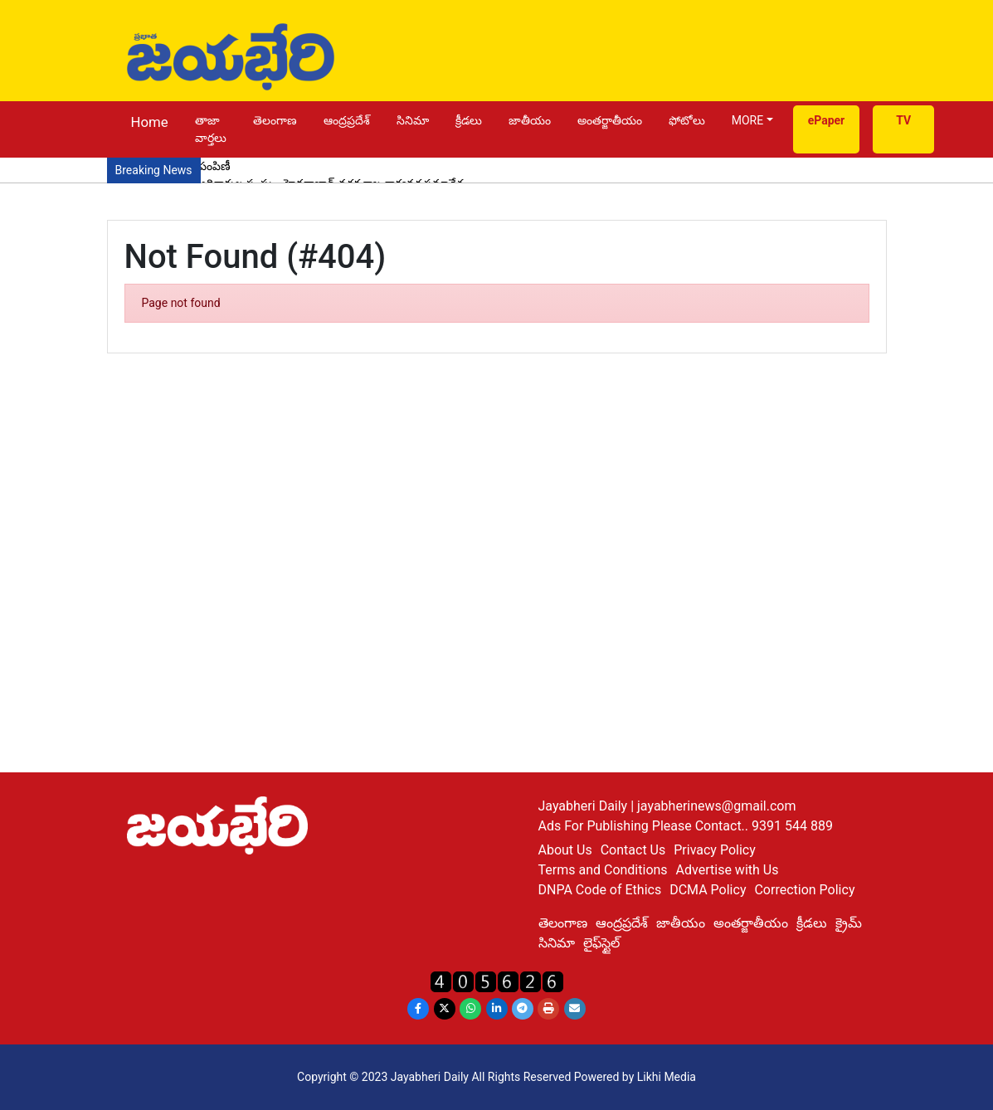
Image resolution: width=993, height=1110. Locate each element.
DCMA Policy (707, 890)
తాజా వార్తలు (210, 129)
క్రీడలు (468, 120)
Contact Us (633, 850)
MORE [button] (747, 120)
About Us (565, 850)
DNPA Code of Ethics (600, 890)
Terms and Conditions (603, 870)
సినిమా (413, 120)
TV (903, 120)
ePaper (826, 120)
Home (149, 122)
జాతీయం (530, 120)
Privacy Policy (715, 850)
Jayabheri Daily (584, 806)
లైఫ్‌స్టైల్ (601, 943)
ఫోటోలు (687, 120)
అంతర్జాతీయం (609, 120)
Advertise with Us (727, 870)
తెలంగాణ (275, 120)
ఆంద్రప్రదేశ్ (347, 120)
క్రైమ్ (848, 923)
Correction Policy (804, 890)
